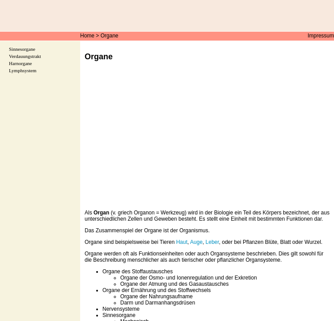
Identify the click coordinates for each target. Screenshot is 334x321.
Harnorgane (20, 63)
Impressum (321, 36)
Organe (109, 36)
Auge (196, 242)
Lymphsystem (23, 70)
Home (87, 36)
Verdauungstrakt (25, 56)
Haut (181, 242)
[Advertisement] (207, 141)
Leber (212, 242)
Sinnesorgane (22, 49)
